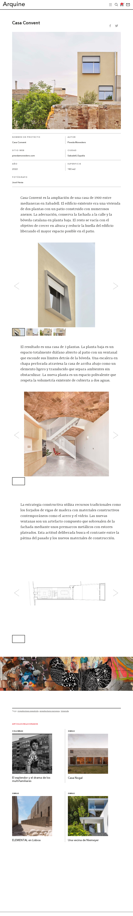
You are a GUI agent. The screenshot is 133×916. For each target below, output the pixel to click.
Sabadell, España (76, 156)
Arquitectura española (27, 711)
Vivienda (65, 711)
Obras (71, 731)
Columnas (17, 731)
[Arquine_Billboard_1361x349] (66, 689)
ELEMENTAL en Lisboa (26, 840)
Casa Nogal (75, 778)
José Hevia (17, 182)
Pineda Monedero (77, 142)
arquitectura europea (49, 711)
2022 (15, 169)
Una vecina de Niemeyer (83, 840)
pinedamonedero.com (23, 156)
